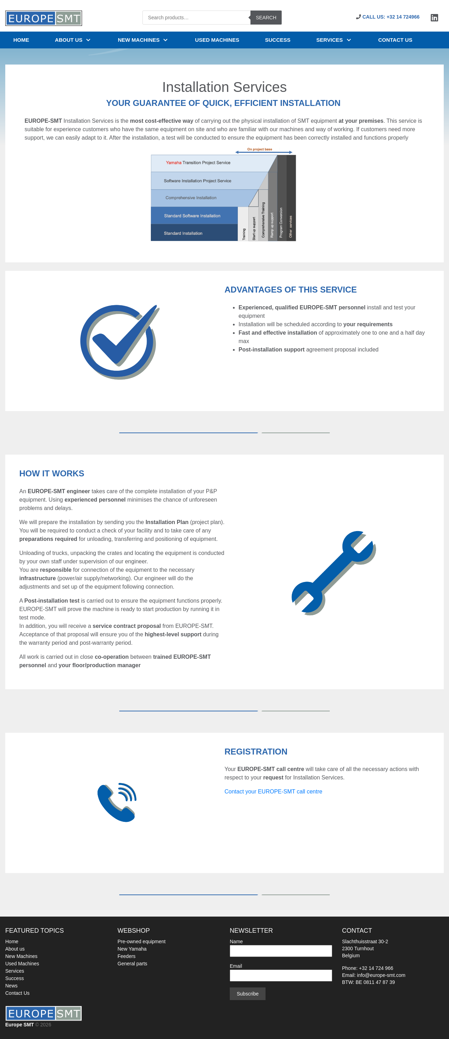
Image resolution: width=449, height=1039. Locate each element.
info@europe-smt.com (381, 975)
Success (14, 978)
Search (266, 17)
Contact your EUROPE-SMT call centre (273, 792)
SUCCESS (278, 40)
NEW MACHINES (143, 40)
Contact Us (17, 993)
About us (73, 40)
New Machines (21, 956)
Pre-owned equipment (142, 941)
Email (281, 970)
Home (21, 40)
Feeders (126, 956)
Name (281, 946)
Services (334, 40)
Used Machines (22, 963)
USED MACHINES (217, 40)
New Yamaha (132, 949)
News (11, 985)
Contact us (395, 40)
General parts (132, 963)
